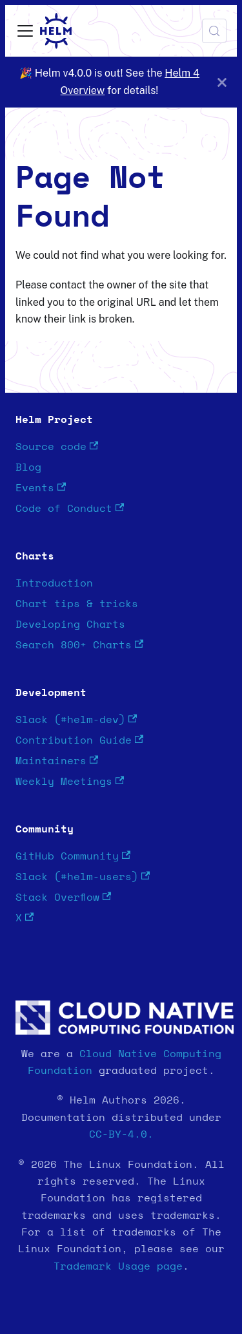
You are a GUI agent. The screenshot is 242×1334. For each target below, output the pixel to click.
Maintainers (56, 760)
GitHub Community (72, 855)
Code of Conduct (69, 508)
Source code (56, 446)
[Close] (222, 82)
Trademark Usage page (118, 1266)
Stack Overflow (63, 897)
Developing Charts (70, 624)
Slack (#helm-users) (82, 876)
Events (40, 487)
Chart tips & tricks (76, 604)
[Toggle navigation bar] (25, 31)
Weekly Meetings (69, 781)
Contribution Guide (79, 740)
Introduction (54, 583)
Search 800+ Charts (79, 644)
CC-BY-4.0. (121, 1134)
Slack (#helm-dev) (76, 719)
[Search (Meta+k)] (214, 31)
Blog (28, 467)
